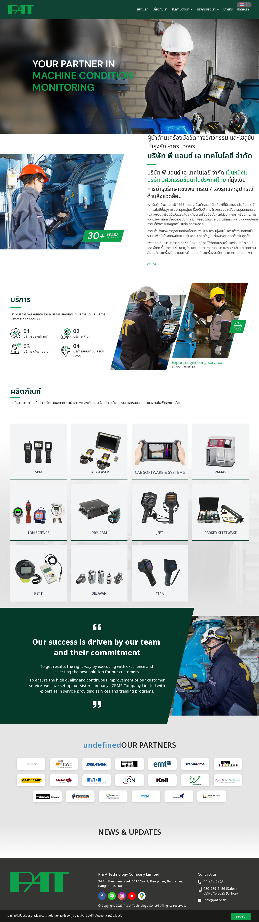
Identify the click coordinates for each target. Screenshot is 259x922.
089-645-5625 (214, 893)
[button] (19, 76)
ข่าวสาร (228, 9)
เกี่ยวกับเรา (160, 9)
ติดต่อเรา (243, 9)
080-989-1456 (214, 888)
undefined (102, 745)
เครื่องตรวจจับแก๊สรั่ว (180, 219)
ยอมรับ (241, 916)
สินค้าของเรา (182, 9)
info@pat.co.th (214, 900)
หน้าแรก (142, 9)
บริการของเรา (208, 9)
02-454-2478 (213, 882)
